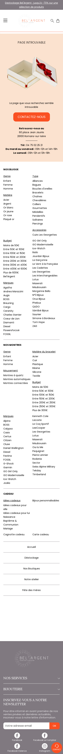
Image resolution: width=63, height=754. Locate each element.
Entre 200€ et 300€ (15, 261)
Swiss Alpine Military (43, 466)
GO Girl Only (39, 240)
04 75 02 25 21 (34, 145)
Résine (36, 368)
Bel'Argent (9, 276)
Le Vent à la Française (45, 264)
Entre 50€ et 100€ (14, 249)
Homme (8, 188)
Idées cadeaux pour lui (16, 513)
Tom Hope (38, 322)
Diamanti (8, 322)
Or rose (7, 215)
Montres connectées (15, 383)
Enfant (7, 181)
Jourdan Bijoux (40, 256)
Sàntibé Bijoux (40, 310)
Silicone (36, 372)
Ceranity (8, 311)
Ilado (35, 252)
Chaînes (37, 196)
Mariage (8, 528)
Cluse (6, 444)
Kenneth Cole (40, 416)
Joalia (6, 483)
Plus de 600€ (11, 272)
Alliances (37, 181)
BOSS (6, 299)
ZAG (34, 326)
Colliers (36, 204)
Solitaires (37, 219)
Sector (36, 462)
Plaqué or (8, 219)
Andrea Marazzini (13, 291)
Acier (6, 199)
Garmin (7, 467)
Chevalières (39, 200)
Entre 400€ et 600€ (15, 268)
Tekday (36, 470)
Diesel (6, 326)
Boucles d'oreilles (42, 188)
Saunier (36, 314)
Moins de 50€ (11, 245)
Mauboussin (39, 287)
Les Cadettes (40, 268)
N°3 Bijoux (38, 295)
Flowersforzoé (11, 330)
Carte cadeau (40, 534)
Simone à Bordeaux (43, 318)
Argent (7, 203)
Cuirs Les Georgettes (44, 234)
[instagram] (44, 749)
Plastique (37, 364)
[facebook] (17, 739)
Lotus (35, 279)
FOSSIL (7, 334)
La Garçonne (39, 260)
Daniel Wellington (13, 448)
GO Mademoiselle (42, 244)
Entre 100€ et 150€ (14, 253)
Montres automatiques (16, 379)
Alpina (6, 421)
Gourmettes (39, 208)
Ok (54, 726)
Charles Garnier (12, 314)
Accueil (31, 547)
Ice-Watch (38, 248)
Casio (6, 432)
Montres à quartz (13, 375)
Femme (8, 184)
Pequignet (38, 451)
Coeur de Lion (11, 318)
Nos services (31, 678)
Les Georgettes (41, 271)
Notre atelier (31, 579)
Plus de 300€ (40, 410)
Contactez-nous (32, 117)
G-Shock (8, 463)
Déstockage (32, 557)
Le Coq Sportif (40, 424)
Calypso (8, 428)
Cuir (34, 360)
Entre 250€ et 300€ (44, 406)
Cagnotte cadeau (14, 534)
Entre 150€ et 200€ (14, 257)
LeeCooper (38, 427)
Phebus (36, 302)
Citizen (7, 440)
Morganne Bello (41, 291)
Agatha (7, 287)
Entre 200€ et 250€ (44, 402)
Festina (7, 455)
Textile (36, 376)
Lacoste (37, 420)
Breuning (8, 303)
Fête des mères (31, 590)
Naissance (9, 517)
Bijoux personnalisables (45, 500)
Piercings (37, 223)
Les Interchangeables (44, 275)
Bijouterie (31, 689)
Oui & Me (37, 447)
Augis (6, 295)
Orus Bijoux (38, 299)
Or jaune (8, 211)
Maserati (37, 283)
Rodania (37, 459)
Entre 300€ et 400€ (15, 264)
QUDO (36, 306)
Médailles (37, 212)
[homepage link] (31, 21)
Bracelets (37, 192)
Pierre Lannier (40, 455)
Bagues (36, 184)
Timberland (39, 474)
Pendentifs (38, 216)
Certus (7, 436)
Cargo (7, 307)
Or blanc (8, 207)
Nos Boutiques (31, 568)
